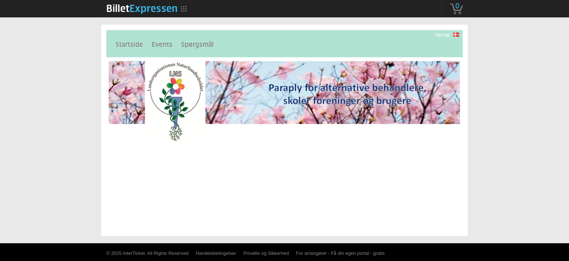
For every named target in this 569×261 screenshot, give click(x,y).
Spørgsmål (197, 45)
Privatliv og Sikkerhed (266, 253)
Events (162, 45)
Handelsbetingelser (216, 253)
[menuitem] (141, 8)
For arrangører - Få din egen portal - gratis (340, 253)
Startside (129, 45)
